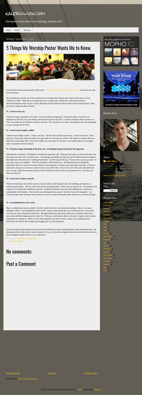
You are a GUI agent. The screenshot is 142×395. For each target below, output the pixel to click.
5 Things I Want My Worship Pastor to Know (62, 90)
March (106, 233)
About (17, 30)
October (106, 215)
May (105, 227)
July (105, 267)
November (107, 212)
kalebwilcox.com (25, 13)
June (105, 224)
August (106, 221)
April (105, 230)
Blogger (97, 390)
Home (8, 30)
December (107, 255)
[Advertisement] (51, 351)
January (106, 209)
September (108, 202)
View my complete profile (114, 175)
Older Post (91, 373)
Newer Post (13, 373)
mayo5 (79, 390)
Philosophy (17, 241)
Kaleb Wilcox (111, 161)
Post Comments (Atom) (28, 379)
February (107, 205)
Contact (27, 30)
